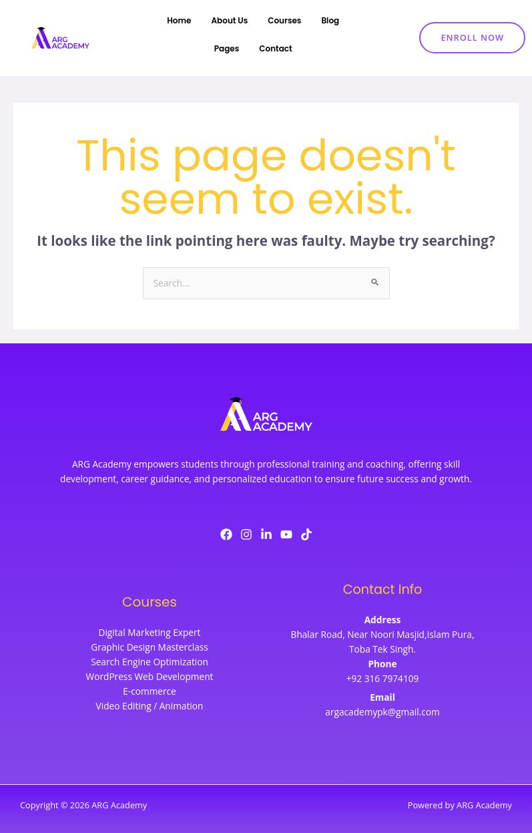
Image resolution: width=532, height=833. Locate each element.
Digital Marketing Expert (149, 632)
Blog (330, 20)
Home (179, 20)
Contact (275, 48)
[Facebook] (226, 534)
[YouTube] (286, 534)
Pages (227, 48)
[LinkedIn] (266, 534)
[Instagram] (246, 534)
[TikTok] (306, 534)
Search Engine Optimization (149, 661)
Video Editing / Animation (150, 705)
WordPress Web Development (150, 676)
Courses (284, 20)
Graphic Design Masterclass (149, 647)
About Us (230, 20)
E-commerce (149, 691)
